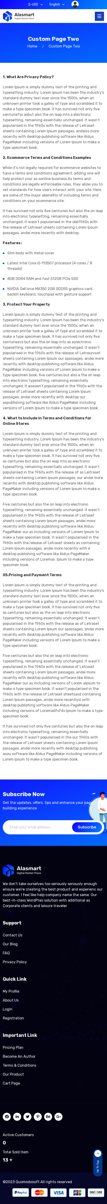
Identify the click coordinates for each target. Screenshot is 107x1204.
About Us (11, 1000)
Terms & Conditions (19, 1065)
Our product (13, 1074)
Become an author (19, 1056)
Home (32, 46)
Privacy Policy (15, 962)
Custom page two (64, 46)
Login (7, 1009)
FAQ (6, 953)
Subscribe (87, 827)
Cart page (11, 1083)
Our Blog (10, 944)
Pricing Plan (13, 1047)
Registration (13, 1018)
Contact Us (12, 935)
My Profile (11, 991)
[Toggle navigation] (99, 16)
